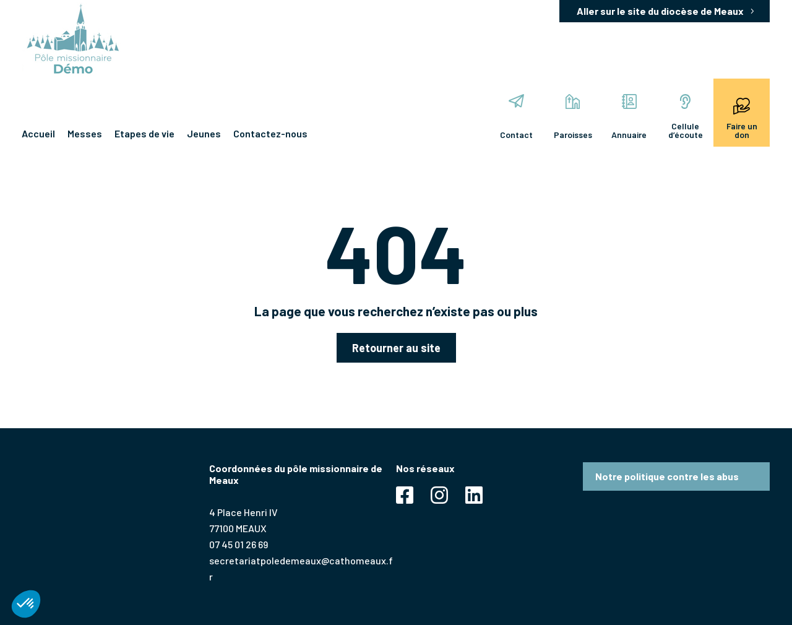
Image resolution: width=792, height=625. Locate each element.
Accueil (38, 133)
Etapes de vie (144, 133)
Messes (84, 133)
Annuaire (629, 117)
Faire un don (741, 117)
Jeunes (204, 133)
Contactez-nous (270, 133)
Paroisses (573, 117)
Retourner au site (396, 348)
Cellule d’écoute (685, 117)
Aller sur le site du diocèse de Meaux (660, 11)
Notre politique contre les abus (667, 476)
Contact (516, 117)
